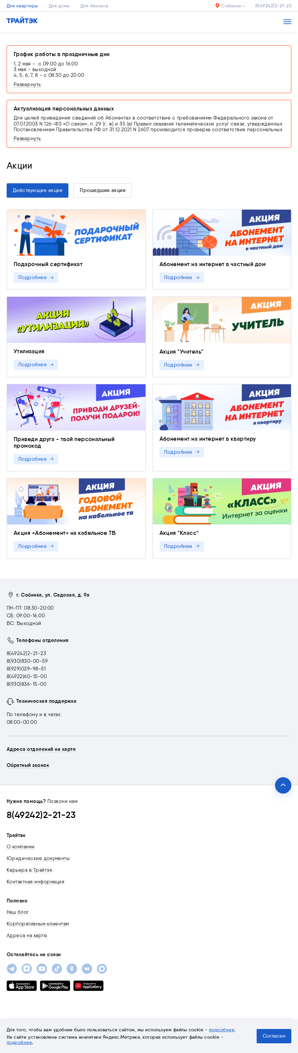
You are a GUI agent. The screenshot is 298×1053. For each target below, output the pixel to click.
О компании (21, 847)
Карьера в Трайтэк (29, 870)
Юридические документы (38, 858)
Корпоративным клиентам (38, 924)
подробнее (221, 1030)
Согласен (274, 1036)
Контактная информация (35, 882)
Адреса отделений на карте (41, 749)
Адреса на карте (27, 935)
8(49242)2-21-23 (273, 5)
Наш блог (18, 912)
